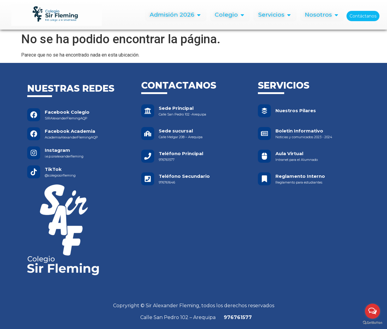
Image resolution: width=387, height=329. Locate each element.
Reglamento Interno (300, 176)
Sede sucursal (176, 131)
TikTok (53, 169)
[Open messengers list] (372, 311)
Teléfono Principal (181, 153)
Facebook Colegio (67, 112)
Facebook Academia (70, 131)
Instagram (57, 150)
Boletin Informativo (299, 131)
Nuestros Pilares (295, 110)
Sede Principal (176, 108)
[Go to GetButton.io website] (372, 323)
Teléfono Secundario (184, 176)
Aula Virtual (289, 153)
